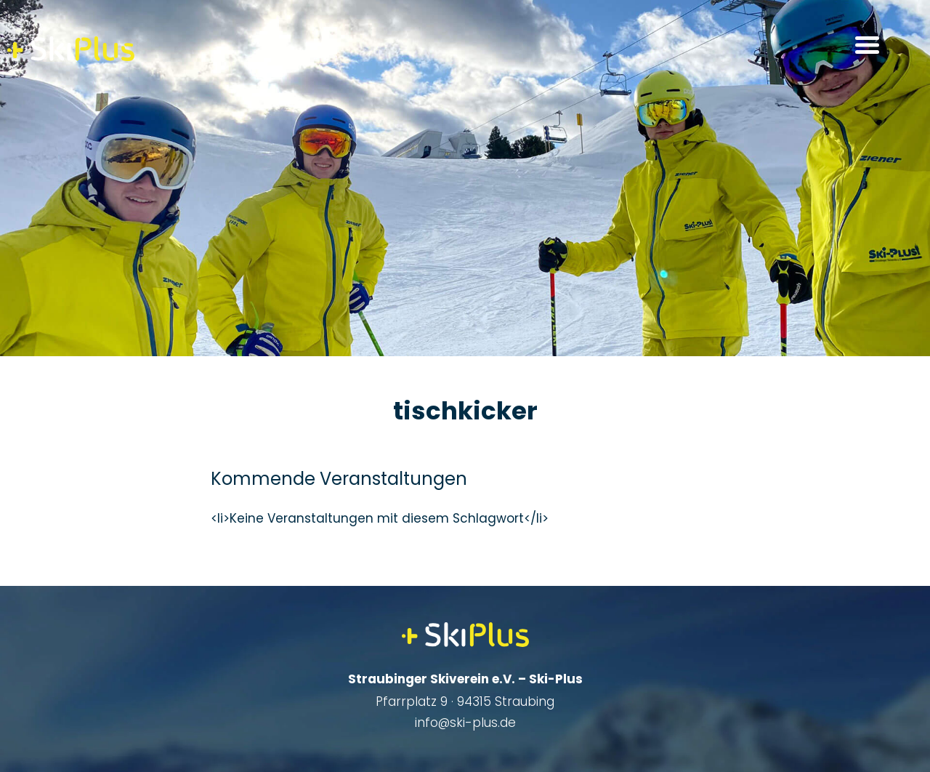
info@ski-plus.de (465, 722)
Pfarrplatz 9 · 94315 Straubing (465, 701)
